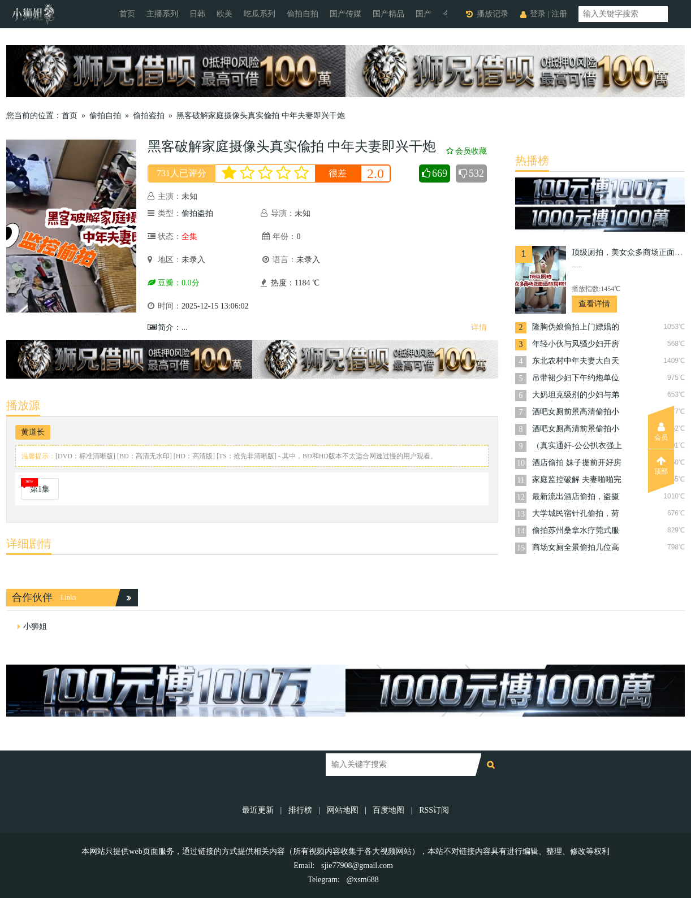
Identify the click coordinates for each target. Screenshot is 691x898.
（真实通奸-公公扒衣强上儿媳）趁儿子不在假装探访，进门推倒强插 (577, 446)
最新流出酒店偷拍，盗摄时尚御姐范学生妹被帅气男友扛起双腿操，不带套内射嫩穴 (575, 497)
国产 (423, 14)
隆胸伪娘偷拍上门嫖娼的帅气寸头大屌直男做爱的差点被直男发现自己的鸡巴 (575, 328)
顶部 (661, 465)
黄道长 (33, 432)
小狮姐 (35, 626)
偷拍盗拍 (149, 115)
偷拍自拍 (302, 14)
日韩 (197, 14)
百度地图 (388, 810)
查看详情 (594, 304)
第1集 (40, 489)
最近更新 (258, 810)
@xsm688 (362, 879)
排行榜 (300, 810)
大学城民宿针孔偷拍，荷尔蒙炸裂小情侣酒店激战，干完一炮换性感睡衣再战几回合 (575, 514)
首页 (127, 14)
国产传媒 (345, 14)
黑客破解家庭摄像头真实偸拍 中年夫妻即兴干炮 (260, 115)
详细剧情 (28, 543)
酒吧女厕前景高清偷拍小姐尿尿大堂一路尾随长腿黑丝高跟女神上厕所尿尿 (575, 412)
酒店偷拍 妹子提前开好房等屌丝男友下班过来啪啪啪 (576, 463)
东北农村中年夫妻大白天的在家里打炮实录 (575, 362)
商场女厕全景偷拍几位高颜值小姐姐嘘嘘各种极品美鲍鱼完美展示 (575, 548)
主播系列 (162, 14)
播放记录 (492, 14)
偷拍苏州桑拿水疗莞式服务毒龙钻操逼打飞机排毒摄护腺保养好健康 (575, 531)
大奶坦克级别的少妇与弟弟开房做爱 (575, 396)
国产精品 (388, 14)
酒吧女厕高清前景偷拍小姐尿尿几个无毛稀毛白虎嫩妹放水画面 (575, 429)
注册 (559, 14)
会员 (661, 431)
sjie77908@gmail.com (357, 865)
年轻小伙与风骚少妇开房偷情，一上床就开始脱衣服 (575, 345)
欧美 (224, 14)
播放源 (23, 405)
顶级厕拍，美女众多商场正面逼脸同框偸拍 (628, 252)
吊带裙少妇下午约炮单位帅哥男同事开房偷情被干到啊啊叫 (575, 379)
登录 (538, 14)
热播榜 (532, 160)
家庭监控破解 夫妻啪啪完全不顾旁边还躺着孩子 (576, 480)
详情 (479, 327)
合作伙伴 (32, 597)
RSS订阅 (434, 810)
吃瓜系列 (259, 14)
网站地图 (343, 810)
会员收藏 (466, 151)
